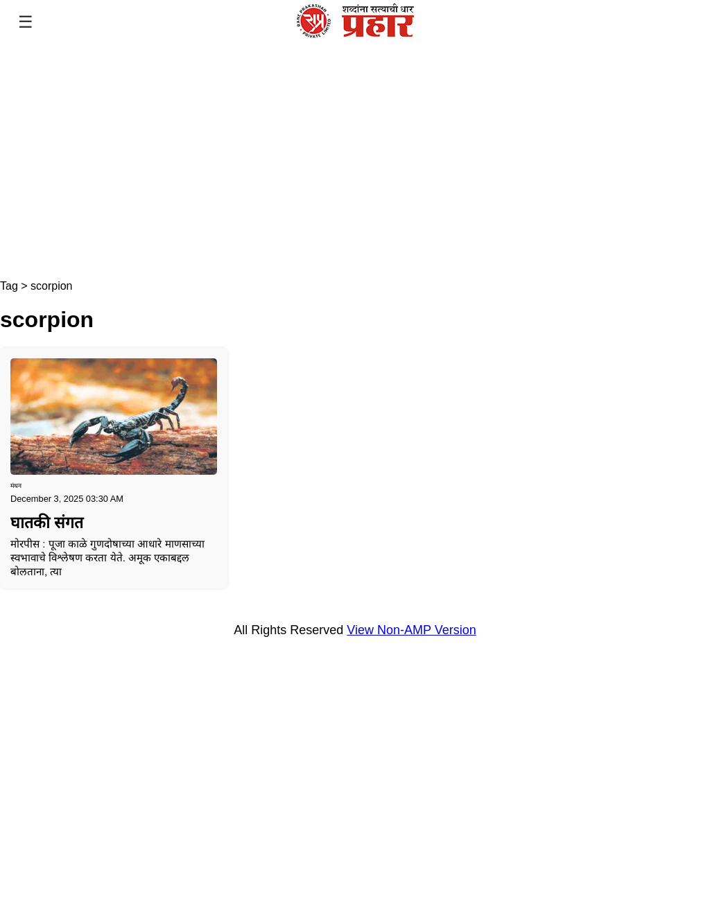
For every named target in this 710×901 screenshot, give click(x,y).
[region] (355, 162)
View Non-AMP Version (411, 630)
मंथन (15, 485)
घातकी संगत (46, 523)
